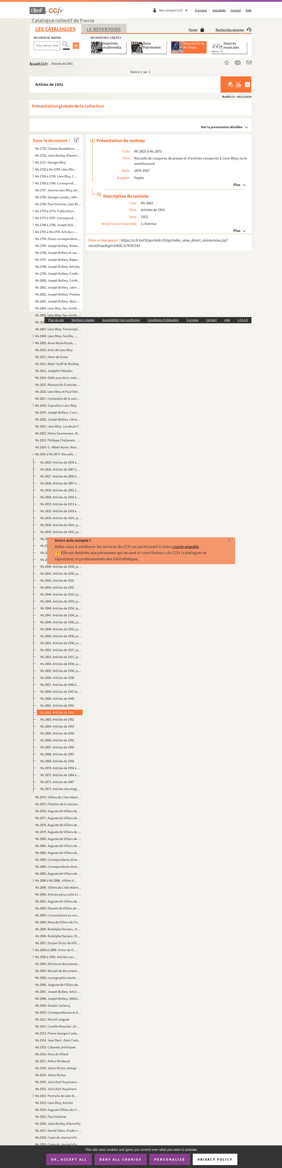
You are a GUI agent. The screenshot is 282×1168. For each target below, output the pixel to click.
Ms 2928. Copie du (58, 1137)
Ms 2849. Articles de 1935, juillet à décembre (61, 629)
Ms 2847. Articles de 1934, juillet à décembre (61, 615)
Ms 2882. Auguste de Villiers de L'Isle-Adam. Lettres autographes (58, 853)
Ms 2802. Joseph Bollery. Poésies (57, 294)
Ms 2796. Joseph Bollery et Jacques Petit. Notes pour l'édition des (58, 252)
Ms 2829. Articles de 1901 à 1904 (61, 490)
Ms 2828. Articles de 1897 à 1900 (61, 483)
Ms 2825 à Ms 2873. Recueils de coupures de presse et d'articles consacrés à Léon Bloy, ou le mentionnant (56, 454)
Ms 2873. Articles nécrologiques (61, 789)
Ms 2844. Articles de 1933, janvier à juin (61, 594)
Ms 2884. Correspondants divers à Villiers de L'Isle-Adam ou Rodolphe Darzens (58, 866)
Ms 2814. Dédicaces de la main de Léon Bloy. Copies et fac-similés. (58, 378)
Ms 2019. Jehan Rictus (50, 1075)
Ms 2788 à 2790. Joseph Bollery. (56, 225)
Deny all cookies (120, 1159)
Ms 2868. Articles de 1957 (57, 754)
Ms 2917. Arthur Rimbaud (52, 1061)
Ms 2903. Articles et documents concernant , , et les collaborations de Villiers (58, 964)
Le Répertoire (104, 29)
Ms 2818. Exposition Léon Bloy (56, 405)
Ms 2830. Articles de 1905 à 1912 (61, 497)
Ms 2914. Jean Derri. (58, 1040)
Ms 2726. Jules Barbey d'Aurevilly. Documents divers (58, 155)
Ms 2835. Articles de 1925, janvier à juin (61, 532)
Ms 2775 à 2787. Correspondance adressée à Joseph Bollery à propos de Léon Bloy (56, 218)
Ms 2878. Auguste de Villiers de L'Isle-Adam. (58, 825)
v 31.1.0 (243, 320)
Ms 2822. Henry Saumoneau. (58, 433)
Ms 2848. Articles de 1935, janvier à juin (61, 622)
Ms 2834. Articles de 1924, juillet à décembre (61, 525)
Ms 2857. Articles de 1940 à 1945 (61, 684)
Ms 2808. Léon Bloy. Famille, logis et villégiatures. (56, 336)
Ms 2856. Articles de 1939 (57, 678)
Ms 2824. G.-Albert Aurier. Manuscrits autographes (58, 447)
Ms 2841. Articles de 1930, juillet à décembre (61, 573)
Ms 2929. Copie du (58, 1144)
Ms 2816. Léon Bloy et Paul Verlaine (58, 391)
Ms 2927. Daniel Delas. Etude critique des (58, 1130)
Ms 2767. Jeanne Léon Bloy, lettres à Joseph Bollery (58, 190)
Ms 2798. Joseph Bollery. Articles (57, 266)
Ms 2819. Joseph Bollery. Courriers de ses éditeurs (58, 412)
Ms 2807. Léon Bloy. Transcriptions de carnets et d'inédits (58, 329)
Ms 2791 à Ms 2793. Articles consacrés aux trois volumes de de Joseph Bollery (56, 232)
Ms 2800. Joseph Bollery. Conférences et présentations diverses (58, 280)
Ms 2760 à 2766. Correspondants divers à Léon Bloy (56, 183)
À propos (201, 10)
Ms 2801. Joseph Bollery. (58, 287)
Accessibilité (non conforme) (121, 320)
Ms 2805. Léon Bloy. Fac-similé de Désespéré (58, 315)
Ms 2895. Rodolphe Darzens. (58, 929)
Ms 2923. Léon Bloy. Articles (54, 1103)
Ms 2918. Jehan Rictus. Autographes (58, 1068)
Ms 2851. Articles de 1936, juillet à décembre (61, 643)
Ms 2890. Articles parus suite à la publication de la (58, 894)
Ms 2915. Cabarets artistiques (55, 1047)
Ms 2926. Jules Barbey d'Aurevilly (58, 1123)
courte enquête (185, 546)
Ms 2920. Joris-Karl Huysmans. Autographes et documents (58, 1082)
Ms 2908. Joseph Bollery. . (58, 998)
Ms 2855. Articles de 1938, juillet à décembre (61, 671)
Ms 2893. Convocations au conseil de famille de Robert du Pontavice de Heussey (58, 915)
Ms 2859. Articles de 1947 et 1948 (61, 691)
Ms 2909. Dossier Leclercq (52, 1005)
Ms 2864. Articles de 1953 (57, 726)
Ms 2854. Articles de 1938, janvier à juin (61, 664)
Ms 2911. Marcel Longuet (52, 1019)
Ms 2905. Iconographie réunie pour (58, 978)
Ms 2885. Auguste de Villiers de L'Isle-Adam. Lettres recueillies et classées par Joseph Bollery (58, 873)
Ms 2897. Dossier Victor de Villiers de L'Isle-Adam (58, 943)
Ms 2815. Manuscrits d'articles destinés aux (58, 384)
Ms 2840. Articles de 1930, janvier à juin (61, 566)
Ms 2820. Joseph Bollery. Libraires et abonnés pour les (58, 419)
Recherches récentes (233, 30)
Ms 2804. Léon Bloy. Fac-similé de (58, 308)
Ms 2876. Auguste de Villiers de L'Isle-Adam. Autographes (58, 811)
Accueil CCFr (39, 63)
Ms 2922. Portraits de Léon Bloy (56, 1096)
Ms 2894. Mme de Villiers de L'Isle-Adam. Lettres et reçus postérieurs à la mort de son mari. (58, 922)
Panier (196, 30)
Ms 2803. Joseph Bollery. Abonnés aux (58, 301)
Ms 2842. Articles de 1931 (57, 580)
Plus (236, 184)
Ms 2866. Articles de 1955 (57, 740)
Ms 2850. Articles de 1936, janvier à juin (61, 636)
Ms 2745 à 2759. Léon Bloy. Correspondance (56, 176)
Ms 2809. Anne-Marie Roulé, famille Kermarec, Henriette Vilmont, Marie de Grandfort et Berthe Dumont (56, 343)
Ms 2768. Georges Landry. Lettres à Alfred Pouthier (58, 197)
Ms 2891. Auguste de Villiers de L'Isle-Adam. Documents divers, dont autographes (58, 901)
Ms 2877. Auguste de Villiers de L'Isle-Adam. (58, 818)
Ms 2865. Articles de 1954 (57, 733)
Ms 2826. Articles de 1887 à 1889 (61, 469)
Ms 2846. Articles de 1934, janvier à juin (61, 608)
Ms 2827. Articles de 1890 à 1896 (61, 476)
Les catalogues (55, 29)
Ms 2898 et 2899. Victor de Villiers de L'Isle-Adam (56, 950)
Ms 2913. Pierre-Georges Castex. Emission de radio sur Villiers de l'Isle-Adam (58, 1033)
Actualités (219, 10)
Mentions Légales (83, 320)
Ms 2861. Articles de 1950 (57, 705)
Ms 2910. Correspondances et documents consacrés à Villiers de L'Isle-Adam (58, 1012)
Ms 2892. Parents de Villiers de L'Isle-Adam (58, 908)
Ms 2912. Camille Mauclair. (58, 1026)
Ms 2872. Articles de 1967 (57, 782)
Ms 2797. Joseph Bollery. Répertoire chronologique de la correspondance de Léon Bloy (58, 259)
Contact (235, 10)
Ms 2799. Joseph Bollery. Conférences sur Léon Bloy (58, 273)
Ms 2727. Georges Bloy (50, 162)
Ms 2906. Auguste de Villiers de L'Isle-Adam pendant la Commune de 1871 (58, 984)
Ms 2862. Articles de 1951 (57, 712)
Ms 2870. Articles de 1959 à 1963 (61, 768)
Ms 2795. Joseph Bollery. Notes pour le (58, 246)
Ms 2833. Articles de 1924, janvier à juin (61, 518)
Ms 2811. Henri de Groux (51, 357)
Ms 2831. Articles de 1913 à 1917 (61, 504)
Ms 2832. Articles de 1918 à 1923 (61, 511)
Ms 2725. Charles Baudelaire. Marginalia (58, 148)
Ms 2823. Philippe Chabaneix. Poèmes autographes (58, 440)
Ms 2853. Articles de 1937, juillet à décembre (61, 657)
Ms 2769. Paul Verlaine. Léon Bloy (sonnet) (58, 204)
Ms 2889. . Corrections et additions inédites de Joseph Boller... (58, 887)
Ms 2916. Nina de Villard (51, 1054)
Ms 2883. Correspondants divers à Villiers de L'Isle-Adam (58, 859)
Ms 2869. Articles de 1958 (57, 761)
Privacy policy (215, 1159)
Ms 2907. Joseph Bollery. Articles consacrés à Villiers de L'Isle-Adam (58, 991)
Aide (248, 10)
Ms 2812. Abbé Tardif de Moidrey (57, 364)
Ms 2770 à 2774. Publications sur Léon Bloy (56, 211)
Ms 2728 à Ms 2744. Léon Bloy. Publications (56, 169)
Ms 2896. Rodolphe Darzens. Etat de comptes (58, 936)
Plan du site (56, 320)
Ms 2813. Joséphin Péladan (53, 371)
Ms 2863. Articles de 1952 (57, 719)
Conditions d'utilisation (163, 320)
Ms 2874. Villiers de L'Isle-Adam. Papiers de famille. (58, 797)
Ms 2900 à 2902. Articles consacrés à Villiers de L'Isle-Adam (56, 957)
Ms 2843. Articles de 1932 (57, 587)
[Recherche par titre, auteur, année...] (47, 45)
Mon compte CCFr (174, 10)
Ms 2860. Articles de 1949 (57, 698)
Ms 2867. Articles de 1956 (57, 747)
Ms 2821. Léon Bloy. (58, 426)
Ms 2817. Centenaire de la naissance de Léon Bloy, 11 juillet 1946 (58, 398)
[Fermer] (223, 540)
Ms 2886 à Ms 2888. (56, 880)
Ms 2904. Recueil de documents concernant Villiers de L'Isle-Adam (58, 971)
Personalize (169, 1159)
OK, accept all (69, 1159)
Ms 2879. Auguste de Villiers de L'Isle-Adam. (58, 832)
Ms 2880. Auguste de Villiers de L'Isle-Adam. (58, 839)
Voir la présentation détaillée (222, 127)
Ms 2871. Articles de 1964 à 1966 (61, 775)
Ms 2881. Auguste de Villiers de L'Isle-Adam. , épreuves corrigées (58, 846)
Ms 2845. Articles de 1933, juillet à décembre (61, 601)
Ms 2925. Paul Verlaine (50, 1116)
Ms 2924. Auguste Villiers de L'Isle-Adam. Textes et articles (58, 1110)
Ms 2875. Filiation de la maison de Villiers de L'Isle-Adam (58, 804)
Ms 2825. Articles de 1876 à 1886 (61, 462)
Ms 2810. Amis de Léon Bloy (54, 350)
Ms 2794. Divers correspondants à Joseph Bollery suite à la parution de (58, 239)
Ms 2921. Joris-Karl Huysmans (56, 1089)
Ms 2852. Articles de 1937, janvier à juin (61, 650)
